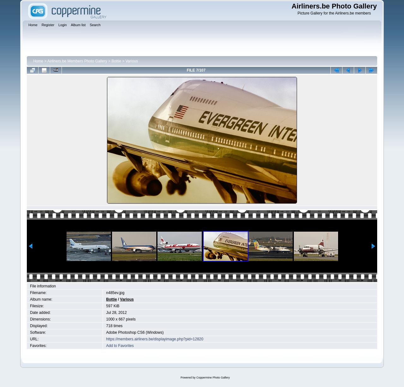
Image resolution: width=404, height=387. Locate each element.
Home (38, 61)
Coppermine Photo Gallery (213, 377)
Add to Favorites (120, 346)
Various (132, 61)
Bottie (116, 61)
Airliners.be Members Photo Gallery (77, 61)
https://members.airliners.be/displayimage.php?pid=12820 (154, 339)
